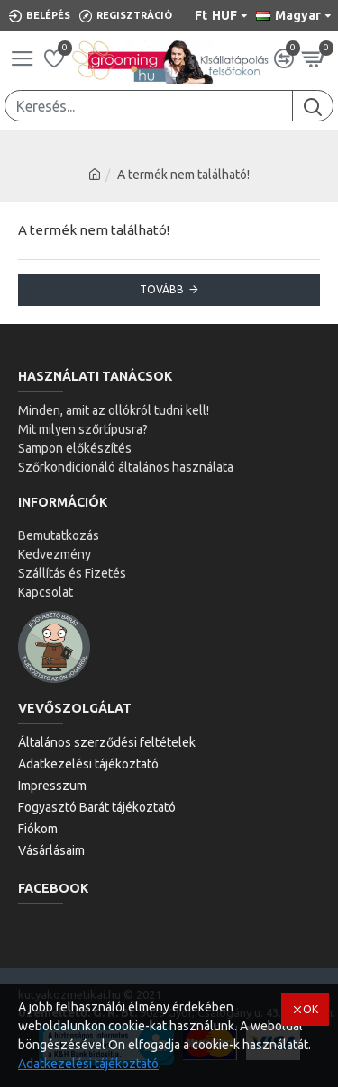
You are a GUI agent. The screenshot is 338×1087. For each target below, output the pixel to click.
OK (310, 1009)
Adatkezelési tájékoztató (88, 1063)
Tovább (162, 289)
